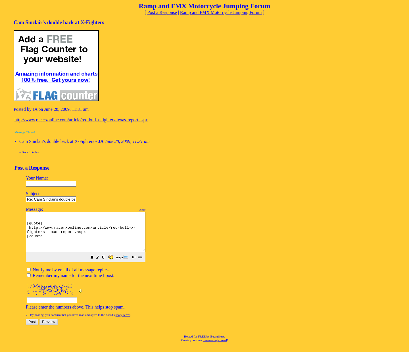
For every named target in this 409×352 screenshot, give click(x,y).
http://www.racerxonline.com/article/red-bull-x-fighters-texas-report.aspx (81, 119)
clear (157, 209)
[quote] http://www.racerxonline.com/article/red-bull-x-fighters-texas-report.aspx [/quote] (93, 236)
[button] (106, 265)
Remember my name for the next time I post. (70, 283)
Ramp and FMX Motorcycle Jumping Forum (221, 12)
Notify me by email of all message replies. (68, 277)
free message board (215, 347)
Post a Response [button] (162, 12)
